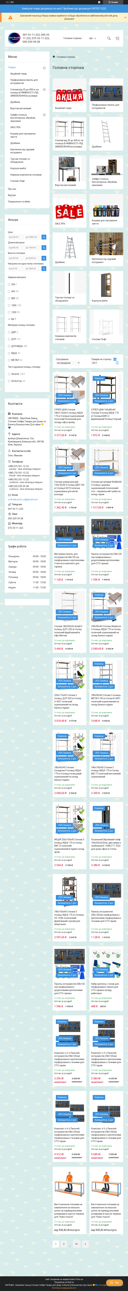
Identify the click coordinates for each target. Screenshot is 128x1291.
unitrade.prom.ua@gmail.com (23, 499)
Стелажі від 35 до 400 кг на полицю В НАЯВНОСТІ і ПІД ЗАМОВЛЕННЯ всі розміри (69, 143)
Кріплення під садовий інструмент (104, 260)
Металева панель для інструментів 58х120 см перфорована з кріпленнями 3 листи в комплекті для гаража (69, 560)
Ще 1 (13, 319)
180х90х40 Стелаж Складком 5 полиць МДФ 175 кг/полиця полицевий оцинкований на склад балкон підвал (68, 773)
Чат (114, 1282)
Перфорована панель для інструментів (105, 106)
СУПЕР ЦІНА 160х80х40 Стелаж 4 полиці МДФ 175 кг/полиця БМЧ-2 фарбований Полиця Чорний (106, 414)
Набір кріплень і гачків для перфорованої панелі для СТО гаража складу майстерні (105, 989)
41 (76, 1244)
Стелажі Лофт (99, 339)
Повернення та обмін (19, 201)
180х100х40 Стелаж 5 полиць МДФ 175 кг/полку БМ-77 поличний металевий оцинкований (106, 772)
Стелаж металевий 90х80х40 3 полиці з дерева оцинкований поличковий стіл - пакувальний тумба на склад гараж (106, 488)
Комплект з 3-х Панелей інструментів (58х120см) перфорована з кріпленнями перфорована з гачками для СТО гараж (106, 1059)
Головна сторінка (73, 38)
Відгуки (12, 195)
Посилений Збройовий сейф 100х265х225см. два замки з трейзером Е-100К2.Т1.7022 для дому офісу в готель (106, 844)
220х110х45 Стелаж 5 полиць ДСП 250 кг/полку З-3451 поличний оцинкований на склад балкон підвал (67, 701)
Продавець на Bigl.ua (64, 1282)
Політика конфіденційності (64, 1288)
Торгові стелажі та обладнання (64, 299)
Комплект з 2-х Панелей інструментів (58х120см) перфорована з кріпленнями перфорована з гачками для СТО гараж (69, 1059)
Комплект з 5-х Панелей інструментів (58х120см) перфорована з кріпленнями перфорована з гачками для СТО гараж (106, 1134)
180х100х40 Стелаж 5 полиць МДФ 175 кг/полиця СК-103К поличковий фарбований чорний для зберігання (69, 917)
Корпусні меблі (100, 300)
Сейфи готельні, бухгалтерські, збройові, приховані (104, 182)
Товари (12, 67)
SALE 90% (60, 223)
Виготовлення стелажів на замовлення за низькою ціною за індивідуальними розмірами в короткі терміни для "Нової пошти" (69, 1210)
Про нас (12, 189)
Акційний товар (63, 108)
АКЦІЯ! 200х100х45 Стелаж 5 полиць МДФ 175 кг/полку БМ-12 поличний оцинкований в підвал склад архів (69, 845)
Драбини (97, 146)
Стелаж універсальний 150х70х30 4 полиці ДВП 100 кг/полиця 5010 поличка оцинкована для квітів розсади (69, 488)
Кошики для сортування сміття (104, 222)
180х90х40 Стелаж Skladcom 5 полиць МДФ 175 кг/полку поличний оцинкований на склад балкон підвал (106, 631)
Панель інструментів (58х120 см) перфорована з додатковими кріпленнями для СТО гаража (106, 559)
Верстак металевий (65, 185)
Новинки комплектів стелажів (65, 338)
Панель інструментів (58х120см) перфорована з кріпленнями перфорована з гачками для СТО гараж (106, 916)
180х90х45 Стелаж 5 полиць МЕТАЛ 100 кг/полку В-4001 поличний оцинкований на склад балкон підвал (106, 700)
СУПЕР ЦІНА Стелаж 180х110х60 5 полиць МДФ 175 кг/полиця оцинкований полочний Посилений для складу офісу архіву (69, 415)
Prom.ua (79, 1279)
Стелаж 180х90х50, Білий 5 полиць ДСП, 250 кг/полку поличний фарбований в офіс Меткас (68, 631)
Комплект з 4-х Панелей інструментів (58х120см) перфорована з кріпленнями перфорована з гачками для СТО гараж (69, 1134)
